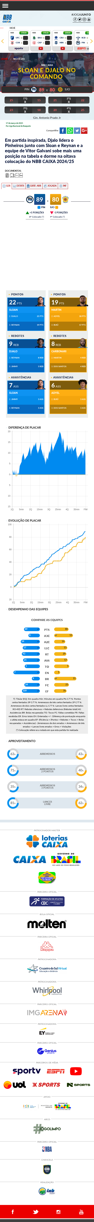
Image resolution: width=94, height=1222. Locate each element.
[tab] (6, 186)
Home (4, 59)
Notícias (19, 58)
